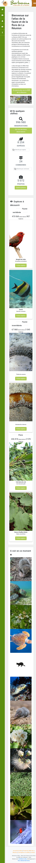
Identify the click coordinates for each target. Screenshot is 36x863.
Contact (33, 852)
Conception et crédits (24, 852)
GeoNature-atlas (23, 859)
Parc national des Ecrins (24, 860)
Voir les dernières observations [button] (21, 131)
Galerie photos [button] (21, 188)
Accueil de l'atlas (17, 850)
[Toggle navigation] (4, 3)
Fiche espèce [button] (20, 265)
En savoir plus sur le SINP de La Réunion (21, 91)
